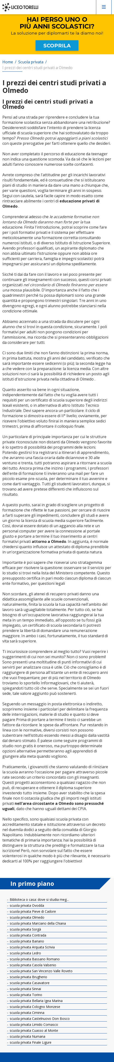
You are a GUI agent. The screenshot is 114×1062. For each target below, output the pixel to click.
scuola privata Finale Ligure (30, 1042)
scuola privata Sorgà (25, 929)
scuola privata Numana (27, 1036)
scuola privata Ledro (25, 953)
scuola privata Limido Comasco (33, 1024)
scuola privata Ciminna (26, 1012)
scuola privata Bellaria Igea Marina (36, 1000)
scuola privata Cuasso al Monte (33, 1030)
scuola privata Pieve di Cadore (32, 911)
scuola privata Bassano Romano (34, 959)
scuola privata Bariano (26, 941)
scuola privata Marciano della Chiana (37, 923)
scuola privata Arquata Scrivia (32, 947)
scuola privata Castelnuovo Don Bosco (39, 1018)
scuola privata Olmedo (26, 917)
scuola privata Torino (25, 994)
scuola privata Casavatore (29, 983)
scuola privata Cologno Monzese (34, 1006)
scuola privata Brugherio (28, 977)
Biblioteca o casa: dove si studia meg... (39, 899)
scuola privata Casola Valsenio (32, 965)
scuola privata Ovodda (26, 905)
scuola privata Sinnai (25, 989)
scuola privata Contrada (27, 935)
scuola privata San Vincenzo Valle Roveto (41, 971)
